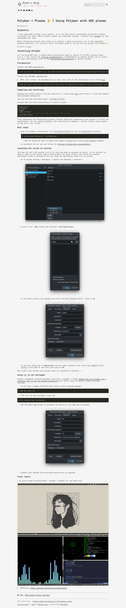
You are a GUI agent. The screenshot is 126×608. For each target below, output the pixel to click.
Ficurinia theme (22, 604)
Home (25, 6)
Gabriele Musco (43, 604)
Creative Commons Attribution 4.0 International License (52, 601)
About (39, 6)
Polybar (97, 36)
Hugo (33, 604)
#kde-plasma (30, 595)
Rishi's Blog (31, 3)
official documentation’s (52, 57)
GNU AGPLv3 (64, 604)
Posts (32, 6)
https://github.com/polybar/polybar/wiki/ (48, 588)
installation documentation (62, 59)
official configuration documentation (74, 144)
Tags (45, 6)
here (103, 80)
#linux (38, 595)
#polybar (46, 595)
